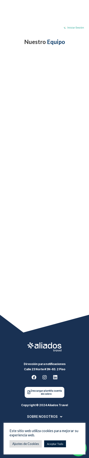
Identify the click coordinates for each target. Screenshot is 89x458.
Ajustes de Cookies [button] (25, 444)
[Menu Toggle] (15, 27)
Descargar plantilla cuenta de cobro (46, 392)
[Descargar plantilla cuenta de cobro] (29, 392)
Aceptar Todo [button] (55, 443)
